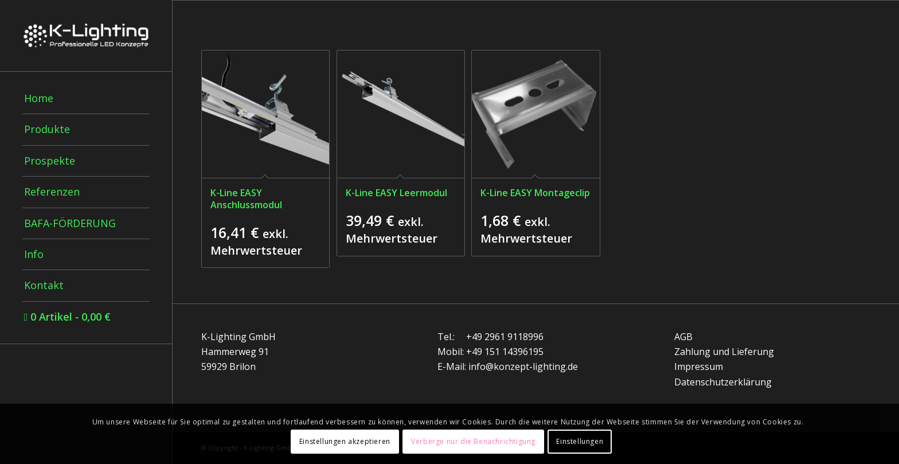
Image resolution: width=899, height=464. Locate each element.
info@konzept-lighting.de (523, 366)
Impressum (698, 366)
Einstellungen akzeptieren (344, 441)
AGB (683, 336)
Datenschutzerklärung (723, 382)
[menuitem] (86, 98)
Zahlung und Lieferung (724, 351)
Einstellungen (579, 441)
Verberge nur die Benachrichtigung (473, 441)
